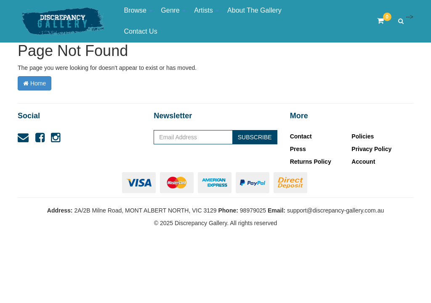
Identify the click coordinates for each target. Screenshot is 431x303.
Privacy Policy (371, 149)
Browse (138, 10)
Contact (301, 136)
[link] (40, 137)
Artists (206, 10)
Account (363, 161)
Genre (173, 10)
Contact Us (140, 31)
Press (298, 149)
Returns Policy (310, 161)
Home (34, 83)
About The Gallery (254, 10)
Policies (362, 136)
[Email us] (23, 137)
